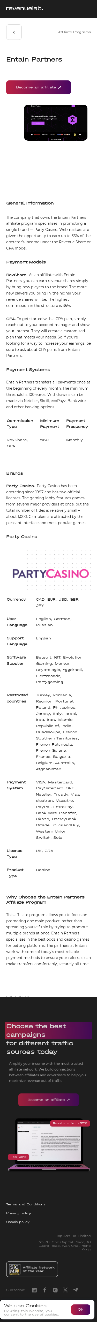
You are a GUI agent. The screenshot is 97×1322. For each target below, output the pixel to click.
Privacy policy (18, 1213)
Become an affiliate (38, 87)
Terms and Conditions (26, 1204)
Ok (81, 1309)
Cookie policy (17, 1222)
